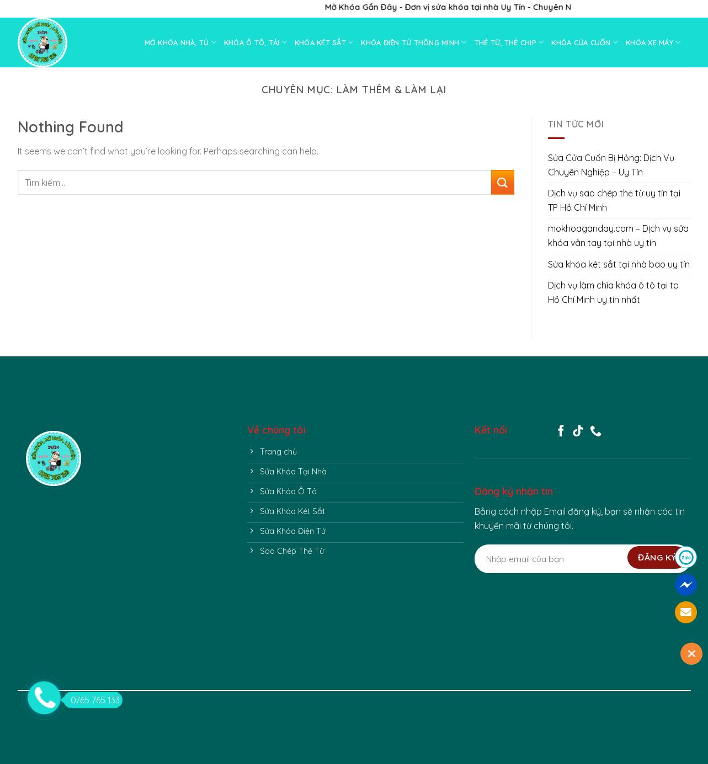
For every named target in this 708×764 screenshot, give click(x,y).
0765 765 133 (91, 700)
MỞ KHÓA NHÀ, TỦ (180, 42)
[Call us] (595, 431)
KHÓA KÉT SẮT (324, 42)
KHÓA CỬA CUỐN (584, 42)
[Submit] (502, 182)
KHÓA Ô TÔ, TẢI (255, 42)
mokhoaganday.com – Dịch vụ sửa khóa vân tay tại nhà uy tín (618, 235)
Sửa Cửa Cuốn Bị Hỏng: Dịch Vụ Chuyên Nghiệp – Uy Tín (611, 165)
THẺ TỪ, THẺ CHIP (509, 42)
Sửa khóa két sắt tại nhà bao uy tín (619, 264)
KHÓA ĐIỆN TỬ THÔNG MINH (413, 42)
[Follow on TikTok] (578, 431)
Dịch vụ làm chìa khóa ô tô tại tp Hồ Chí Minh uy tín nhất (613, 292)
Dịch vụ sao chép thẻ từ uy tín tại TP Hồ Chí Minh (614, 200)
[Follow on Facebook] (561, 431)
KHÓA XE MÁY (653, 42)
